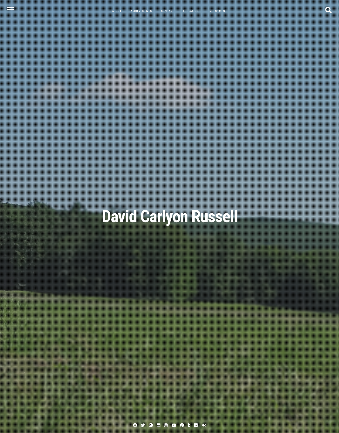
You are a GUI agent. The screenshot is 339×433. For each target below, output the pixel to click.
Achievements (141, 11)
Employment (217, 11)
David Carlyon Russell (169, 216)
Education (191, 11)
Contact (167, 11)
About (117, 11)
